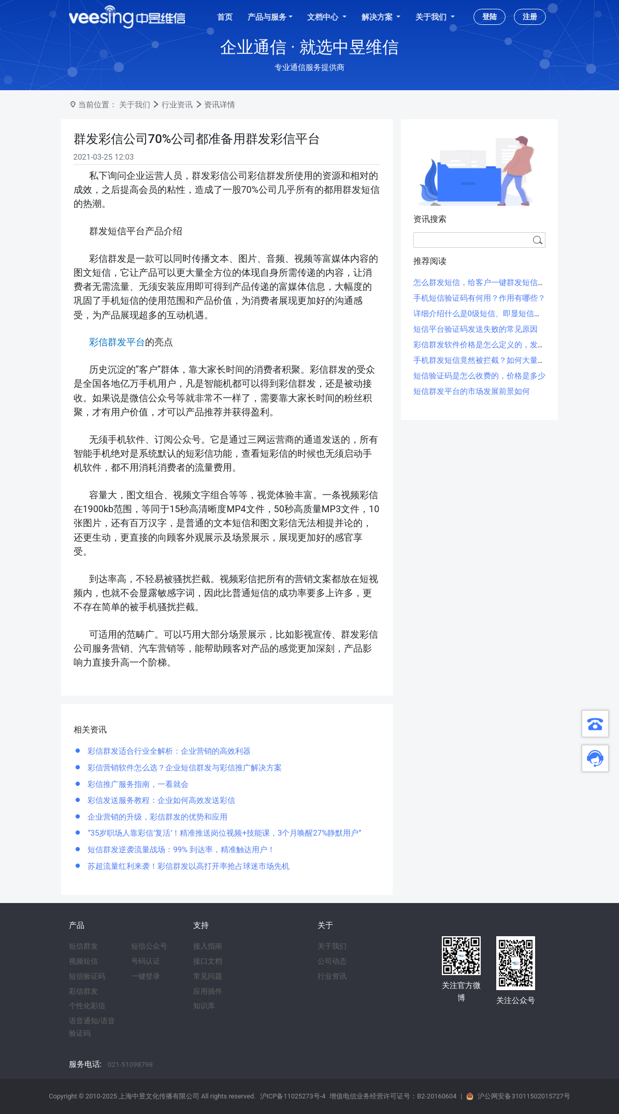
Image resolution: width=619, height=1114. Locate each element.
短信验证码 (87, 976)
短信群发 (83, 946)
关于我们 (134, 104)
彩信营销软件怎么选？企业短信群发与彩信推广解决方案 (184, 767)
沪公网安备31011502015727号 (524, 1096)
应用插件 (207, 991)
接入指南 (207, 946)
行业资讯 (177, 104)
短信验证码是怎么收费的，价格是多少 (479, 375)
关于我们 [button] (432, 17)
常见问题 (207, 976)
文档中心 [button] (323, 17)
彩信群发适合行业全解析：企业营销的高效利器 (168, 751)
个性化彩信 (87, 1006)
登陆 (489, 16)
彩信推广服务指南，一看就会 (137, 784)
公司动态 (332, 961)
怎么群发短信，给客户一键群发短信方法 (483, 282)
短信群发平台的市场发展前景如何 (471, 391)
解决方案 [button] (378, 17)
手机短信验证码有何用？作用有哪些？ (479, 298)
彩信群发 (83, 991)
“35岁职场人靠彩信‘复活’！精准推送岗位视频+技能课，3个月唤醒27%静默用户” (224, 833)
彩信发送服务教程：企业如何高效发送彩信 (161, 800)
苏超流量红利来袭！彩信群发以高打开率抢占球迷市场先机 (188, 866)
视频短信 (83, 961)
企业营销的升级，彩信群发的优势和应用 (157, 817)
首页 (225, 17)
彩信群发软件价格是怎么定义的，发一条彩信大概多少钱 (510, 344)
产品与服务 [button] (267, 17)
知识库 (204, 1006)
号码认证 (145, 961)
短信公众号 (149, 946)
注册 (530, 16)
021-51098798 (130, 1064)
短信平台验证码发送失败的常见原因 (475, 329)
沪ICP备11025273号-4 (293, 1096)
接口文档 (207, 961)
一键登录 (145, 976)
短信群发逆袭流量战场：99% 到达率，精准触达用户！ (180, 849)
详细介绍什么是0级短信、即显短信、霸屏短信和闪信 (504, 313)
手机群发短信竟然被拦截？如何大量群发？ (487, 360)
